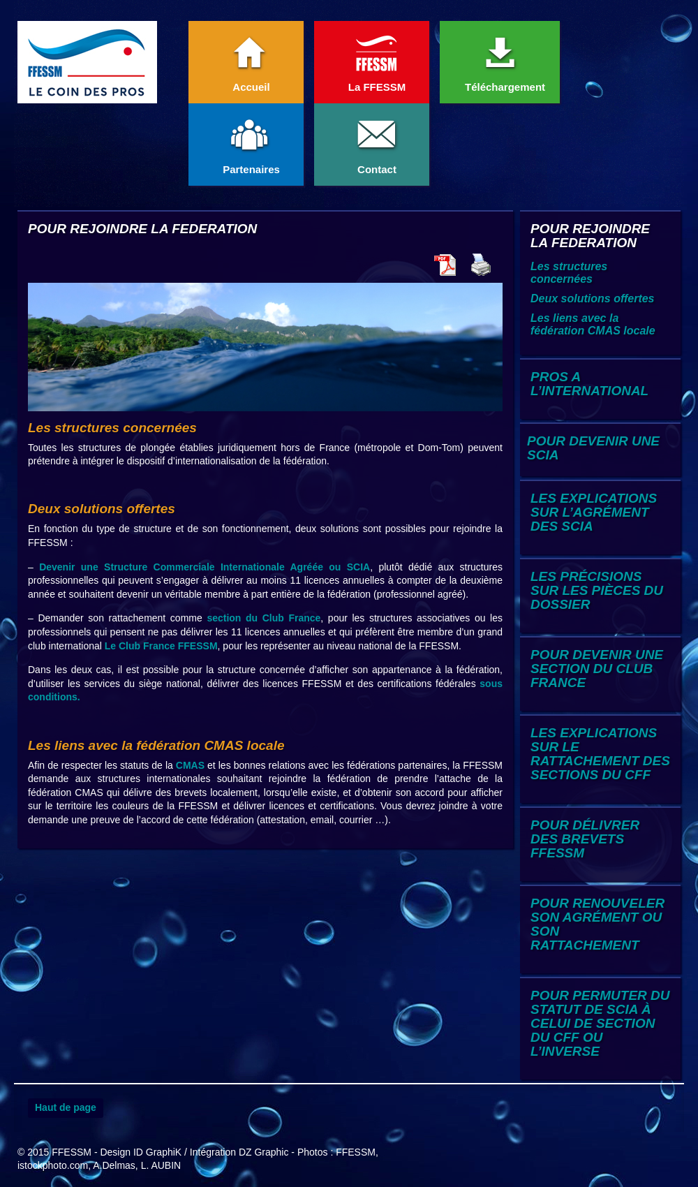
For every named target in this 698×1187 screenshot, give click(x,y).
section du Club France (263, 618)
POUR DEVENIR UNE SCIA (593, 448)
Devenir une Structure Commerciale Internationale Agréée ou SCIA (204, 567)
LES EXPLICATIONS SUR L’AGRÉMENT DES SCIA (593, 512)
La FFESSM (376, 60)
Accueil (250, 60)
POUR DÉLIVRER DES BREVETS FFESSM (584, 839)
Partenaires (250, 142)
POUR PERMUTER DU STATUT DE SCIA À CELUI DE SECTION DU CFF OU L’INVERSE (600, 1023)
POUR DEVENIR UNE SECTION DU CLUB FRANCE (596, 668)
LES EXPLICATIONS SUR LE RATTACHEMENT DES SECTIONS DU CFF (600, 753)
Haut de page (65, 1107)
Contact (376, 142)
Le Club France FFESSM (161, 645)
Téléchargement (504, 60)
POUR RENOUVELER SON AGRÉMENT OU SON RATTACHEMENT (597, 924)
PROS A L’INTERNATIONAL (589, 383)
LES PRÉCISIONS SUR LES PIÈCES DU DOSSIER (596, 590)
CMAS (190, 765)
